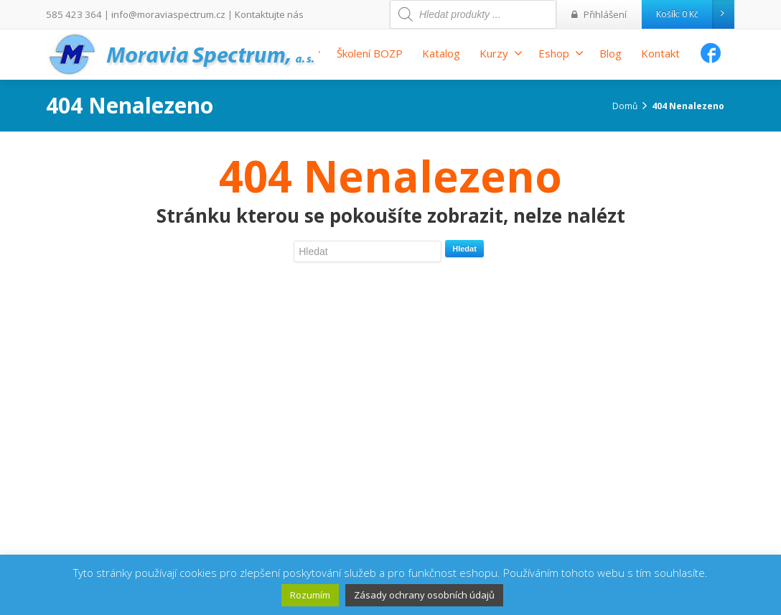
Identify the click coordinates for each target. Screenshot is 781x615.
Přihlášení (601, 14)
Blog (610, 53)
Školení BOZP (370, 53)
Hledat (464, 248)
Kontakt (660, 53)
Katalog (441, 53)
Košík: (695, 14)
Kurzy (501, 53)
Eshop (561, 53)
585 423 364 (70, 14)
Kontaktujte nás (252, 14)
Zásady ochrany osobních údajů (424, 594)
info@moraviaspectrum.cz (158, 14)
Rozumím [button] (310, 594)
